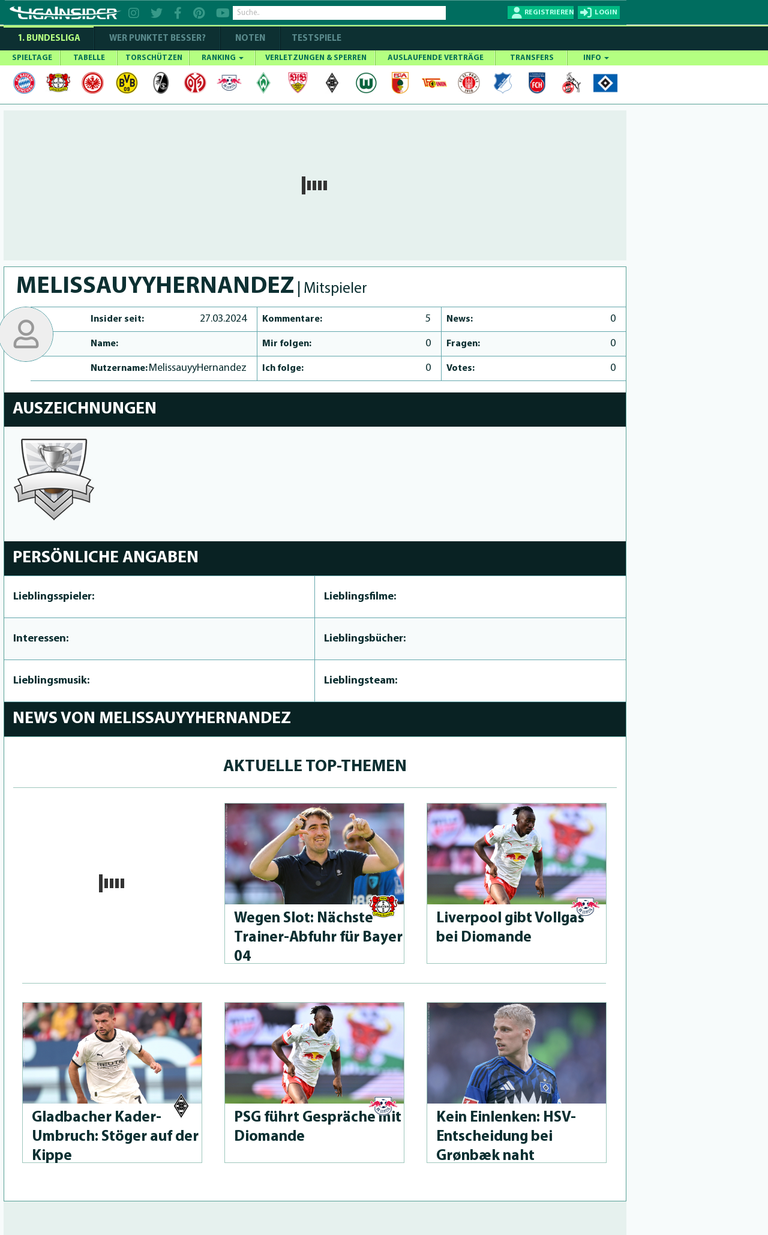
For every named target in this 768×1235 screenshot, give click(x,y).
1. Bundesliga (48, 38)
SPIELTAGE (32, 58)
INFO (596, 58)
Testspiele (316, 38)
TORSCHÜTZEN (153, 58)
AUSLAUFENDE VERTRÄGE (436, 58)
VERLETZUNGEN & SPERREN (316, 58)
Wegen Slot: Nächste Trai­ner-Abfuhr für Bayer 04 (318, 937)
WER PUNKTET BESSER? (157, 38)
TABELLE (89, 58)
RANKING (223, 58)
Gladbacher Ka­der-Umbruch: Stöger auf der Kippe (115, 1137)
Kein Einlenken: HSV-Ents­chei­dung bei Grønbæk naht (506, 1137)
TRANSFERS (532, 58)
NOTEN (250, 38)
